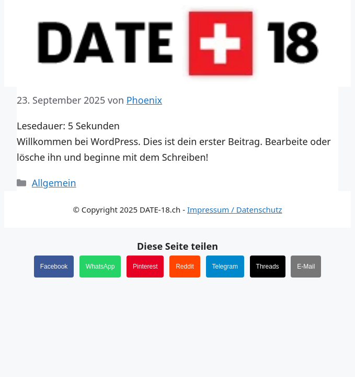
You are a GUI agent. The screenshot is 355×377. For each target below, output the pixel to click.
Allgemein (54, 182)
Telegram (225, 266)
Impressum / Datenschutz (234, 209)
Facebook (54, 266)
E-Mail (306, 266)
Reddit (185, 266)
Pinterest (145, 266)
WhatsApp (100, 266)
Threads (267, 266)
